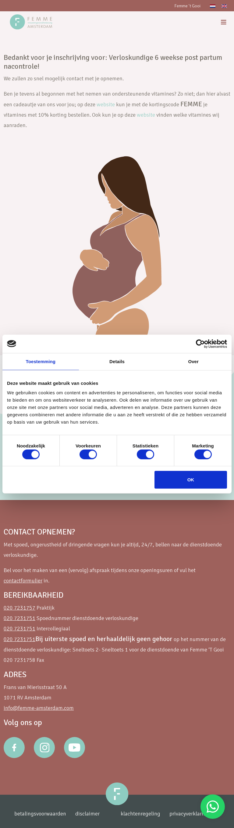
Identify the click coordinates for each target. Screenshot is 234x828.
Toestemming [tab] (41, 361)
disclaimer (87, 813)
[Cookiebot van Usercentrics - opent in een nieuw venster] (200, 343)
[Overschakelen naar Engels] (224, 5)
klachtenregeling (140, 813)
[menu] (224, 22)
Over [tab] (193, 361)
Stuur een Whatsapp (212, 806)
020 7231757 (19, 607)
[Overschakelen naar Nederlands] (212, 5)
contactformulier (23, 580)
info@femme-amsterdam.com (39, 708)
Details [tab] (117, 361)
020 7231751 (19, 618)
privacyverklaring (189, 813)
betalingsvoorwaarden (40, 813)
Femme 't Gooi (187, 6)
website (106, 104)
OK (190, 479)
